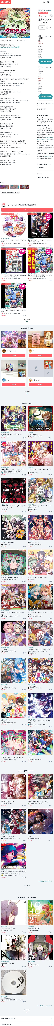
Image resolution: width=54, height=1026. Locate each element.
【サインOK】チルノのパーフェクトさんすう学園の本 (13, 310)
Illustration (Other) (32, 273)
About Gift (42, 109)
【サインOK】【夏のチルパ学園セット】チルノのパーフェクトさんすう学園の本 (40, 275)
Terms (39, 174)
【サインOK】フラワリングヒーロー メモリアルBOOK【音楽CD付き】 (40, 240)
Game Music (47, 10)
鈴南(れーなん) (37, 380)
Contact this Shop (42, 177)
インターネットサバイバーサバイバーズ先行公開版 (13, 240)
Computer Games (5, 238)
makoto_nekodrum (11, 351)
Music (40, 10)
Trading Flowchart (44, 164)
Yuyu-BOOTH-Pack (45, 139)
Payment (41, 167)
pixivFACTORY (48, 156)
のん (8, 380)
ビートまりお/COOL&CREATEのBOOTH (22, 205)
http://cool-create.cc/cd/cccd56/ (9, 47)
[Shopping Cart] (48, 2)
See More (27, 393)
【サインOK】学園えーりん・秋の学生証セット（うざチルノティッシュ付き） (13, 275)
